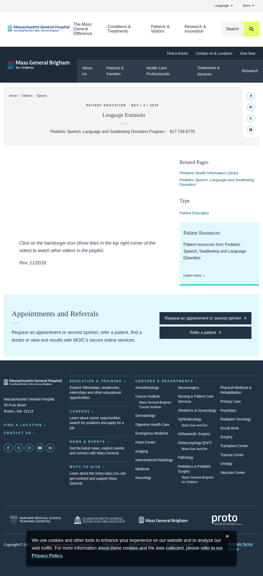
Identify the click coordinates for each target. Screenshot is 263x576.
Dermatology (145, 416)
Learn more (192, 275)
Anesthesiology (147, 388)
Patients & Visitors (160, 28)
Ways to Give (85, 467)
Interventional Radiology (154, 460)
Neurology (143, 478)
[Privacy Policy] (47, 556)
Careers (80, 411)
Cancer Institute (147, 396)
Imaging (141, 451)
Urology (226, 464)
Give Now (247, 53)
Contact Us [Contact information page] (18, 433)
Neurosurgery (188, 388)
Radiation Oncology (235, 419)
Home (13, 96)
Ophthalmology (189, 419)
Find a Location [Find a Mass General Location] (23, 425)
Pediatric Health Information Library (209, 173)
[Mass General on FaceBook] (8, 448)
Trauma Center (232, 455)
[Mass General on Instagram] (29, 448)
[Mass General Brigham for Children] (38, 64)
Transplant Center (234, 446)
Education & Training (96, 381)
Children (26, 96)
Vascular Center (232, 473)
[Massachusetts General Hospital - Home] (33, 382)
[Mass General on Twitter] (18, 448)
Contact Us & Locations (214, 53)
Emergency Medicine (151, 433)
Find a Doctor (177, 53)
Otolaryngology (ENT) (195, 443)
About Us (87, 71)
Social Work (229, 428)
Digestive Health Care (152, 425)
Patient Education (194, 213)
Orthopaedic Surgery (194, 434)
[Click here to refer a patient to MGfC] (205, 333)
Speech (42, 96)
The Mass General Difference (82, 29)
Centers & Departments (164, 381)
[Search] (240, 29)
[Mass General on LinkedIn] (50, 448)
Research (250, 71)
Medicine (142, 469)
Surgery (226, 437)
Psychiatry (228, 410)
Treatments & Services (208, 70)
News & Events (87, 442)
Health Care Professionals (158, 71)
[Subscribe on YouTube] (39, 448)
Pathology (185, 457)
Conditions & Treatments (119, 28)
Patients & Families (115, 71)
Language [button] (223, 5)
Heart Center (145, 442)
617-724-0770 (182, 131)
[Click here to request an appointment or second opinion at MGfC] (205, 318)
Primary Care (230, 401)
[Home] (33, 28)
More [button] (248, 5)
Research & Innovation (195, 28)
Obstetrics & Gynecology (197, 410)
